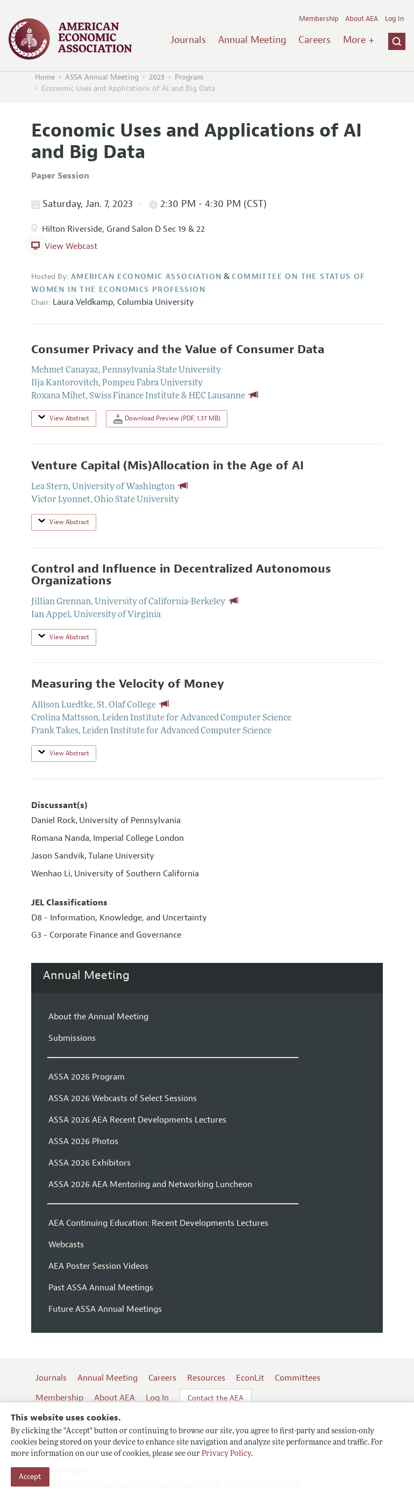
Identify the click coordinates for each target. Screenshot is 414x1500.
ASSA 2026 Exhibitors (89, 1163)
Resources (206, 1378)
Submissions (72, 1038)
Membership (319, 19)
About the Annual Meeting (98, 1016)
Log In (394, 19)
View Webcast (71, 246)
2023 (157, 77)
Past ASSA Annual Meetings (100, 1287)
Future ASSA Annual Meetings (105, 1309)
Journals (188, 40)
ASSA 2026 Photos (83, 1141)
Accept (30, 1476)
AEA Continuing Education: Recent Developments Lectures (158, 1223)
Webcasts (66, 1244)
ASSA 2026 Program (86, 1077)
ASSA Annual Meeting (102, 77)
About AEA (361, 19)
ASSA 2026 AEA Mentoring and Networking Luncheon (150, 1184)
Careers (314, 40)
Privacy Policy (226, 1454)
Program (189, 77)
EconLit (250, 1378)
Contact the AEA (216, 1398)
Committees (297, 1378)
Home (45, 77)
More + (358, 40)
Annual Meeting (252, 40)
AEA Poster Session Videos (98, 1266)
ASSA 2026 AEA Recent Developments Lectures (137, 1120)
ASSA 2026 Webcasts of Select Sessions (122, 1098)
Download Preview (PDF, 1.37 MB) (166, 419)
